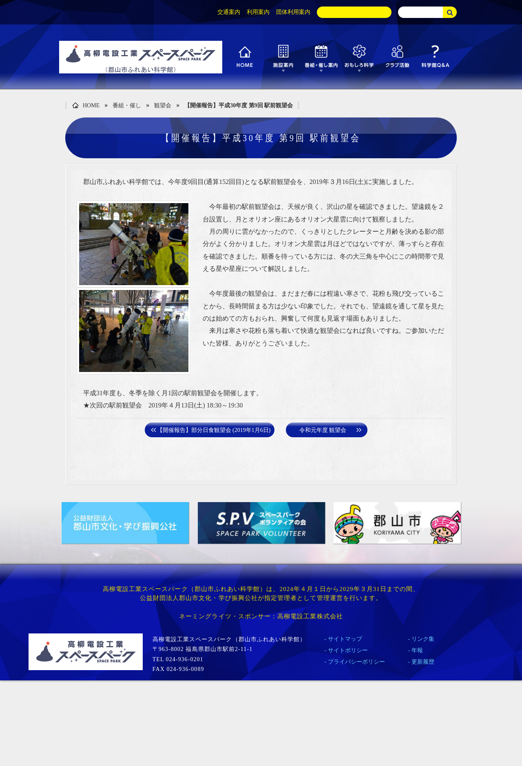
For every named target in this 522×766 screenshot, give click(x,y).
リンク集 (422, 639)
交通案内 (228, 12)
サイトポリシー (348, 650)
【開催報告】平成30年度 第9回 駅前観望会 (238, 105)
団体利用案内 (293, 12)
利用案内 (258, 12)
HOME (86, 105)
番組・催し (127, 105)
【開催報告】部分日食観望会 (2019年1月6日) (214, 430)
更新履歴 (422, 662)
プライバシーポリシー (356, 662)
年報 (417, 650)
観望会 (162, 105)
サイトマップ (345, 639)
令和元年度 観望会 (323, 430)
